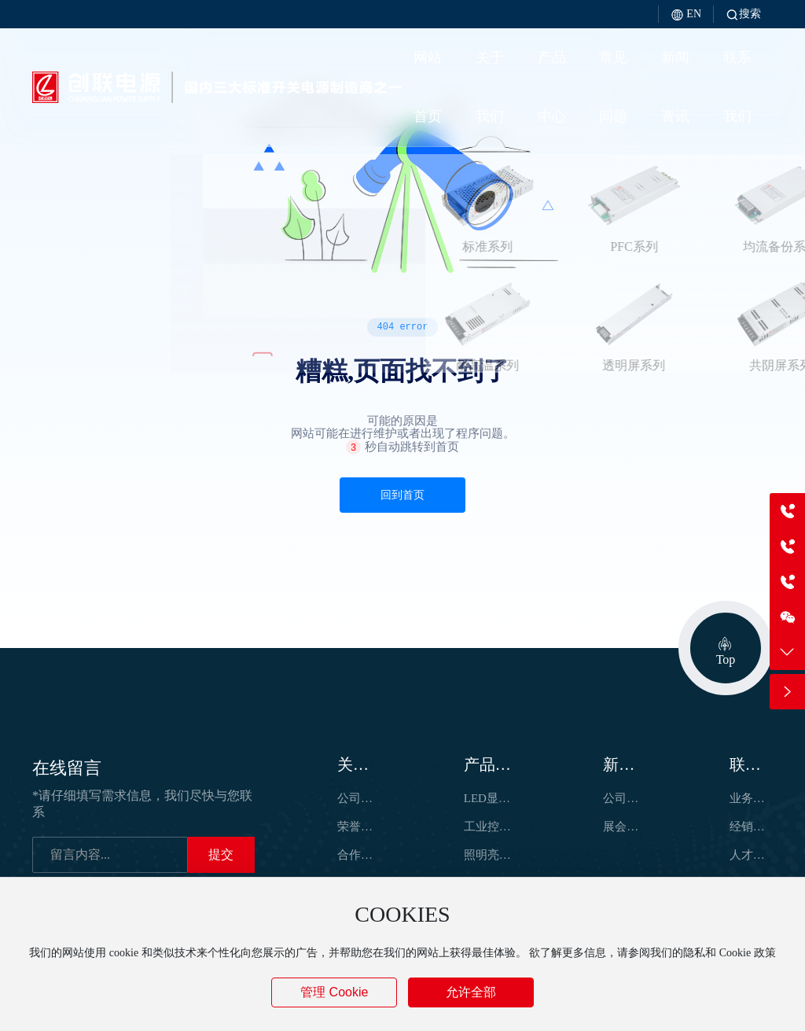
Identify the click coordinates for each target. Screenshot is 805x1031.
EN (686, 14)
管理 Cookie (334, 992)
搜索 (743, 14)
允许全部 (471, 992)
